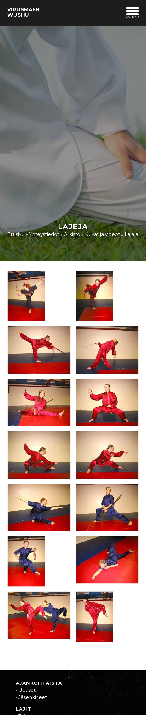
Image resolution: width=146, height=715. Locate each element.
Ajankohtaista (39, 683)
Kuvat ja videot (102, 234)
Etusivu (16, 234)
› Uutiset (26, 690)
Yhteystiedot (44, 234)
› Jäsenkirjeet (31, 697)
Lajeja (131, 234)
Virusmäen (23, 11)
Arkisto (72, 234)
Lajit (23, 709)
